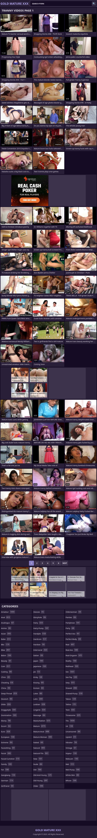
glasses (39, 612)
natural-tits (41, 753)
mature (39, 726)
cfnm (5, 677)
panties (71, 617)
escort (6, 726)
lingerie (39, 710)
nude (38, 764)
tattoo (71, 704)
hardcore (40, 639)
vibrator (71, 742)
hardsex (39, 644)
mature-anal (41, 731)
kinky (38, 677)
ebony (6, 721)
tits (70, 721)
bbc (5, 644)
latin (38, 699)
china (6, 688)
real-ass (72, 650)
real (70, 644)
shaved (72, 688)
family (6, 764)
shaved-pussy (74, 693)
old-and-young (42, 775)
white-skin (73, 775)
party (70, 628)
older (38, 786)
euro (6, 731)
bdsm (6, 655)
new (38, 759)
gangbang (8, 775)
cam (5, 666)
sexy (70, 682)
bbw (5, 650)
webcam (72, 759)
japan (38, 661)
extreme (7, 742)
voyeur (71, 753)
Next (65, 563)
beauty (6, 661)
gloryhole (39, 617)
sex (70, 672)
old (37, 769)
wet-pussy (73, 769)
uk (69, 726)
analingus (7, 623)
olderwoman (74, 612)
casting (6, 672)
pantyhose (73, 623)
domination (9, 715)
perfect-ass (73, 633)
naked (38, 742)
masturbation (42, 721)
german (7, 780)
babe (6, 639)
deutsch (7, 699)
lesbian (39, 704)
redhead (72, 666)
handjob (39, 633)
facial (6, 753)
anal (5, 617)
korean (38, 688)
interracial (40, 650)
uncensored (73, 731)
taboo (71, 699)
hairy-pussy (41, 628)
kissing (38, 682)
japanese (40, 666)
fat (5, 769)
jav (36, 672)
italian (38, 655)
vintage (71, 748)
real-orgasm (74, 655)
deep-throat (9, 693)
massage (39, 715)
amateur (8, 612)
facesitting (8, 748)
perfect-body (73, 639)
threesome (73, 715)
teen (70, 710)
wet (70, 764)
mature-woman (42, 737)
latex (38, 693)
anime (6, 628)
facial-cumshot (10, 759)
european (8, 737)
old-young (40, 780)
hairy (38, 623)
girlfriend (7, 786)
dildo (6, 704)
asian (6, 633)
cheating (7, 682)
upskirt (71, 737)
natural (39, 748)
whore (71, 780)
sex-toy (72, 677)
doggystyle (8, 710)
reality (71, 661)
